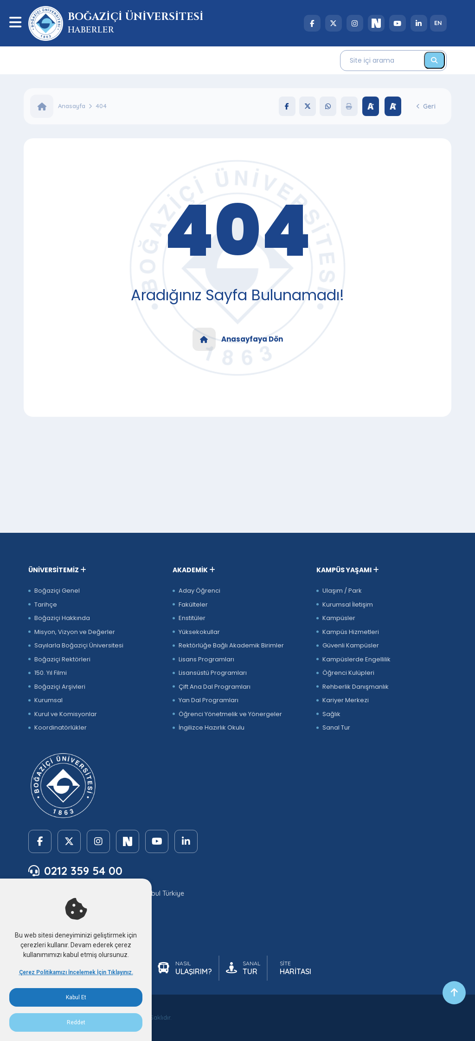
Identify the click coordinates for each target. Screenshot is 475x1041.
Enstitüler (192, 618)
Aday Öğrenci (199, 590)
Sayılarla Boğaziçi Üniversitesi (78, 645)
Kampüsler (338, 618)
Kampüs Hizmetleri (350, 631)
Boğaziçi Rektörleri (62, 659)
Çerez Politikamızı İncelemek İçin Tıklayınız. (76, 972)
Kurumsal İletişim (347, 604)
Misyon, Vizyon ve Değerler (74, 631)
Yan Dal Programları (208, 700)
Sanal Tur (336, 727)
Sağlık (331, 714)
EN (438, 22)
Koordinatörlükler (60, 727)
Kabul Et (76, 997)
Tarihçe (45, 604)
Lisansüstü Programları (213, 672)
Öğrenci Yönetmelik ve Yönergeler (230, 714)
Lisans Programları (206, 659)
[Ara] (434, 60)
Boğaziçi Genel (57, 590)
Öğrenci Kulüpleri (348, 672)
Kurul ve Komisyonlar (65, 714)
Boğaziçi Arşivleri (59, 686)
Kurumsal (48, 700)
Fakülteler (193, 604)
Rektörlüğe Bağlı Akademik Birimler (231, 645)
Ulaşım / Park (342, 590)
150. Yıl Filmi (50, 672)
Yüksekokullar (199, 631)
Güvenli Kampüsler (350, 645)
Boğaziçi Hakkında (62, 618)
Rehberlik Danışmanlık (355, 686)
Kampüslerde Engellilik (356, 659)
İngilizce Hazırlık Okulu (211, 727)
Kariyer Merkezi (345, 700)
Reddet (76, 1022)
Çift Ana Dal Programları (214, 686)
